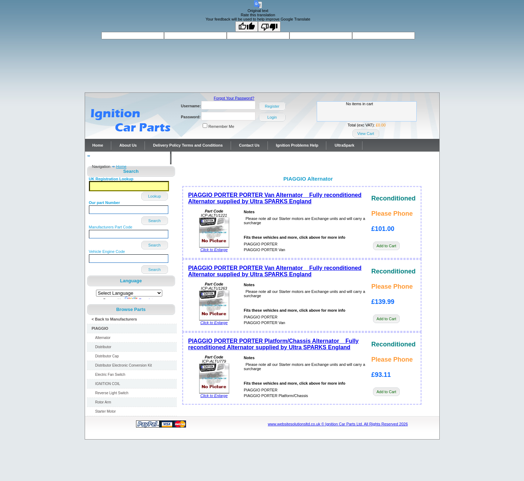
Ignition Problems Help (297, 145)
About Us (128, 145)
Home (97, 145)
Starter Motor (105, 411)
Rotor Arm (103, 402)
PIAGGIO (100, 328)
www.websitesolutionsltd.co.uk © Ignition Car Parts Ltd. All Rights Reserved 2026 (338, 424)
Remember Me (221, 126)
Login (272, 117)
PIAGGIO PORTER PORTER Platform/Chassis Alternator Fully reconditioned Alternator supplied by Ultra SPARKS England (273, 344)
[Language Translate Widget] (129, 293)
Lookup (154, 196)
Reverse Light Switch (112, 393)
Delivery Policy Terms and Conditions (188, 145)
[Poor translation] (269, 26)
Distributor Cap (107, 356)
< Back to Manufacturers (114, 319)
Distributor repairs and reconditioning (127, 158)
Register (272, 106)
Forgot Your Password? (234, 98)
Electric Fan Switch (110, 375)
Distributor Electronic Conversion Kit (123, 365)
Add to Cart (386, 246)
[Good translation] (246, 26)
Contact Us (249, 145)
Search (154, 221)
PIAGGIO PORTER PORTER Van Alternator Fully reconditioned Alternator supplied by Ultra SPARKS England (274, 198)
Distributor (103, 347)
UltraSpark (344, 145)
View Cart (365, 133)
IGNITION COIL (107, 384)
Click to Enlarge (214, 248)
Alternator (103, 338)
